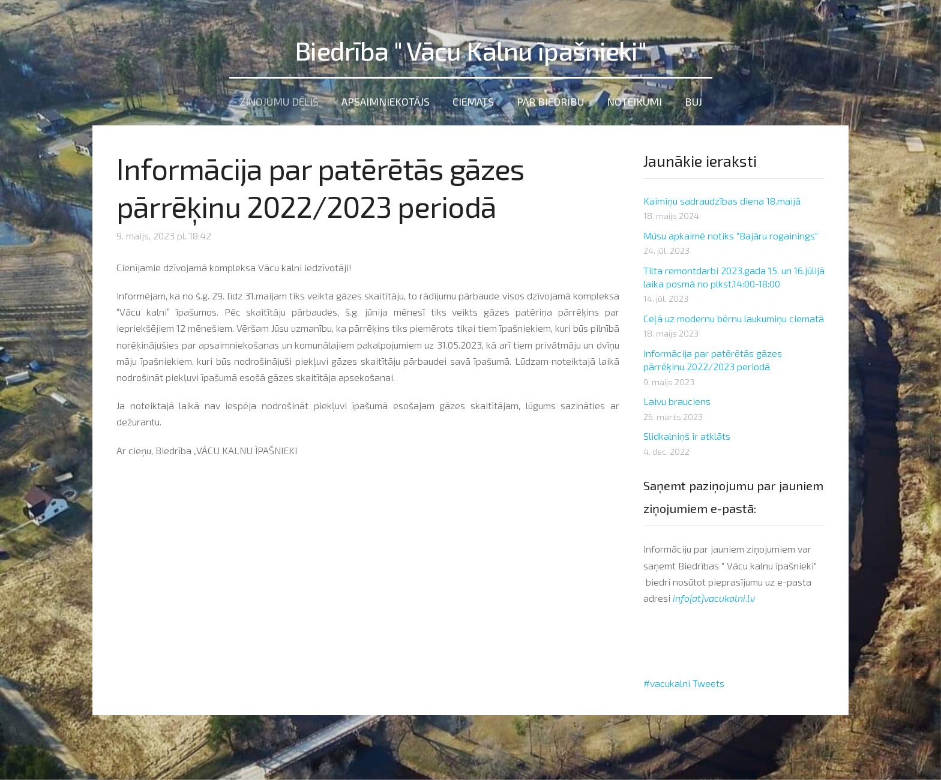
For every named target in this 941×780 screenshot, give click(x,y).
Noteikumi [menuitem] (634, 96)
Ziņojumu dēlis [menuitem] (279, 96)
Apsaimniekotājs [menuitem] (385, 96)
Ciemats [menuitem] (473, 96)
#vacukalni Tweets (683, 677)
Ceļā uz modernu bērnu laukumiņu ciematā (733, 312)
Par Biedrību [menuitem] (550, 96)
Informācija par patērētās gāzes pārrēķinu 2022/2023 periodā (712, 353)
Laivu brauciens (677, 395)
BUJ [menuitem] (693, 96)
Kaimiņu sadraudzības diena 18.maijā (722, 194)
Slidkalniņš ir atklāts (686, 430)
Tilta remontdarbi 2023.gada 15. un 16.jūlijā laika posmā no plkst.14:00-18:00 (734, 271)
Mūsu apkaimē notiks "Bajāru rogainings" (730, 229)
